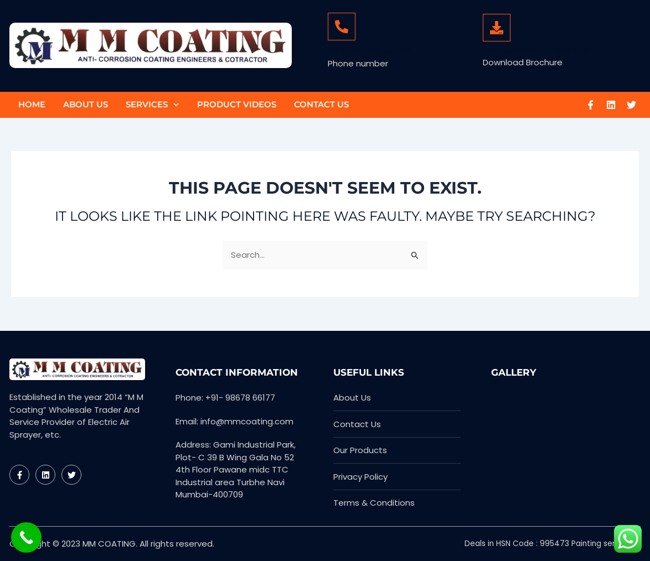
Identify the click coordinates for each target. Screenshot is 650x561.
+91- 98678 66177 (369, 50)
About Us (85, 104)
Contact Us (321, 104)
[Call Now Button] (26, 537)
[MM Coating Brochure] (496, 27)
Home (31, 104)
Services (152, 104)
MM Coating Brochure (536, 49)
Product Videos (236, 104)
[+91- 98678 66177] (341, 26)
